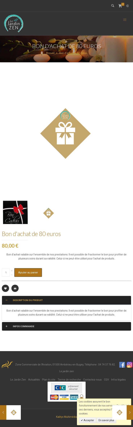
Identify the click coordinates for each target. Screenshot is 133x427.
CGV (106, 379)
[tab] (66, 300)
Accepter (88, 420)
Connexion (127, 5)
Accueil (50, 53)
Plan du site (48, 379)
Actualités (34, 379)
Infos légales (118, 379)
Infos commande (19, 326)
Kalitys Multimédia (66, 416)
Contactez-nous (92, 379)
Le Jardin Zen (18, 379)
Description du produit (24, 300)
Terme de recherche (69, 379)
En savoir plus (106, 420)
